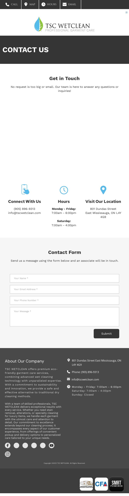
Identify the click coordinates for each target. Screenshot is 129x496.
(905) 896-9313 (24, 211)
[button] (125, 13)
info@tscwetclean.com (24, 215)
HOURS (51, 4)
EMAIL (72, 4)
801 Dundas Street (103, 211)
